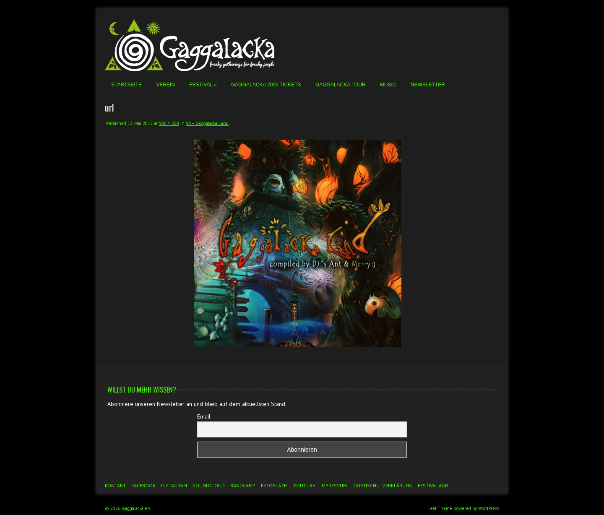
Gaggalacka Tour (340, 85)
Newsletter (428, 85)
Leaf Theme (440, 508)
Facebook (143, 485)
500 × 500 (169, 123)
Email (204, 416)
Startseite (126, 85)
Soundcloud (209, 485)
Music (388, 85)
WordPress (488, 508)
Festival (202, 85)
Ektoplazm (274, 485)
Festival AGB (433, 485)
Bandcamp (242, 485)
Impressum (333, 485)
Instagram (174, 485)
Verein (165, 85)
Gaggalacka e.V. (136, 508)
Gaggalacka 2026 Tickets (266, 85)
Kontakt (115, 485)
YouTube (304, 485)
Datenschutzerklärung (382, 485)
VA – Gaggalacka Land (207, 123)
